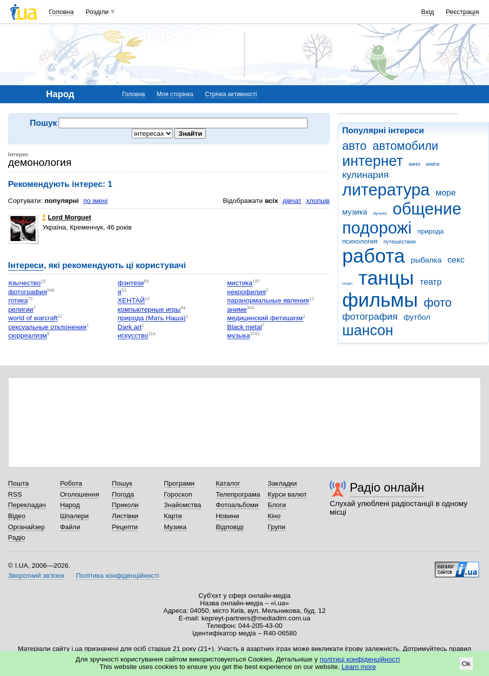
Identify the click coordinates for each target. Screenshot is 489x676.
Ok (466, 663)
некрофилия (246, 292)
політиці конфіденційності (360, 659)
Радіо (16, 537)
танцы (386, 278)
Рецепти (125, 527)
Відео (17, 516)
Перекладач (27, 505)
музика (354, 211)
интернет (372, 161)
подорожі (377, 227)
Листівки (125, 516)
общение (427, 208)
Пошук (122, 483)
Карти (173, 516)
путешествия (399, 242)
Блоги (277, 505)
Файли (70, 527)
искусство (133, 336)
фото (438, 302)
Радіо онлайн (387, 487)
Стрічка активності (231, 94)
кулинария (365, 174)
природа (430, 231)
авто (354, 145)
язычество (24, 283)
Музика (175, 527)
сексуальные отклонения (47, 327)
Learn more (359, 666)
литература (386, 189)
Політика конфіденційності (117, 575)
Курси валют (287, 494)
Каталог (228, 483)
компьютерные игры (149, 309)
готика (18, 301)
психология (359, 241)
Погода (123, 494)
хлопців (318, 200)
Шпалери (74, 516)
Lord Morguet (66, 217)
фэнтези (131, 283)
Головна (61, 12)
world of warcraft (33, 318)
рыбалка (426, 260)
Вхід (427, 12)
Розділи (97, 12)
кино (414, 164)
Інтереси (26, 265)
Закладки (282, 483)
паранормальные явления (268, 301)
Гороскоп (178, 494)
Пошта (18, 483)
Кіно (274, 516)
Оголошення (79, 494)
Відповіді (230, 527)
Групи (276, 527)
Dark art (130, 327)
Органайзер (26, 527)
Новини (227, 516)
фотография (370, 316)
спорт (347, 283)
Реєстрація (462, 12)
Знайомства (182, 505)
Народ (70, 505)
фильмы (380, 300)
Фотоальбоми (237, 505)
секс (455, 260)
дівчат (292, 200)
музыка (380, 213)
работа (373, 256)
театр (431, 282)
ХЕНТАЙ (131, 301)
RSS (15, 494)
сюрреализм (27, 336)
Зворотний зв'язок (36, 575)
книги (432, 164)
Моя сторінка (175, 94)
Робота (71, 483)
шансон (367, 330)
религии (20, 309)
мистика (240, 283)
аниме (237, 309)
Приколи (125, 505)
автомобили (405, 145)
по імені (95, 200)
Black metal (244, 327)
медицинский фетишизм (265, 318)
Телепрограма (238, 494)
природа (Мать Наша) (152, 318)
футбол (416, 317)
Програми (179, 483)
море (445, 192)
